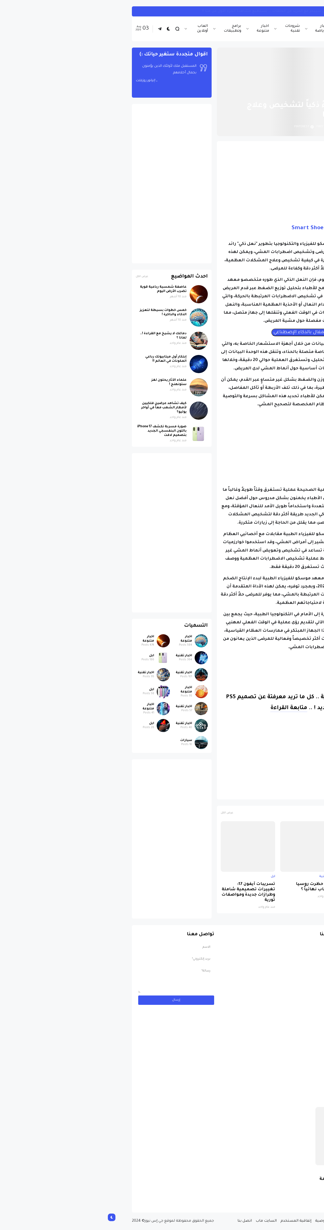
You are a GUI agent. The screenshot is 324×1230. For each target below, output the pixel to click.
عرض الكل (124, 813)
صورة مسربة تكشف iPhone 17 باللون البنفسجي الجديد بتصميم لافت (264, 889)
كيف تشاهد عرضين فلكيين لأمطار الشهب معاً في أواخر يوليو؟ (61, 408)
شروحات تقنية (189, 28)
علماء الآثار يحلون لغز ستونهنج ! (66, 382)
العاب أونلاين (99, 28)
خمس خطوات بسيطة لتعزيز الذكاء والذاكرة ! (60, 312)
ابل (289, 876)
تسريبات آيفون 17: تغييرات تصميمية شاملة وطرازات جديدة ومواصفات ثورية (145, 892)
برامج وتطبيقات (129, 28)
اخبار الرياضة (219, 28)
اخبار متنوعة (160, 28)
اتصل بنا (142, 1221)
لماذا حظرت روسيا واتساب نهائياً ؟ (212, 887)
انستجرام (284, 11)
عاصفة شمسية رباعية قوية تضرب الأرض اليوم (60, 289)
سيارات (83, 740)
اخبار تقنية (245, 28)
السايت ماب (163, 1221)
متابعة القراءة (186, 708)
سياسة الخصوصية (228, 1221)
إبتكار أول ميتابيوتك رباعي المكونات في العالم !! (63, 359)
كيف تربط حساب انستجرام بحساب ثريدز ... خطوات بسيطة (221, 11)
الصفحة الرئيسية (273, 93)
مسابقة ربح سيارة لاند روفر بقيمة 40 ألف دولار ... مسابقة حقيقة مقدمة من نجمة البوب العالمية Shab (253, 1188)
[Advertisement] (204, 180)
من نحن (255, 1221)
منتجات (260, 793)
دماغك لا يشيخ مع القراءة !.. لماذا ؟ (60, 336)
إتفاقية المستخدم (193, 1221)
